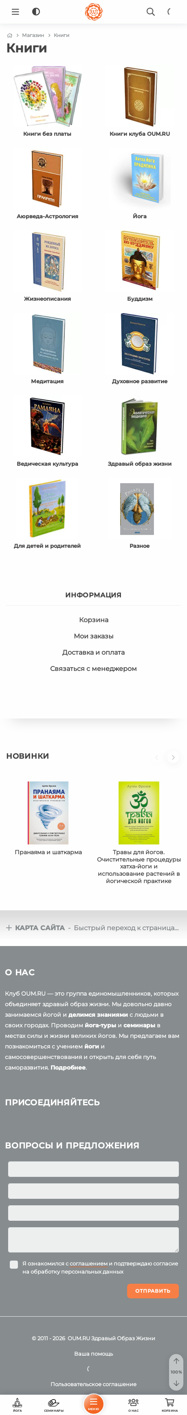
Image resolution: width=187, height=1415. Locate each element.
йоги (91, 1046)
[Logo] (94, 12)
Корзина (93, 620)
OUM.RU (79, 1338)
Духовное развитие (139, 381)
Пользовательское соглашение (93, 1384)
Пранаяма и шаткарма (48, 852)
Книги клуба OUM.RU (140, 133)
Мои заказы (94, 636)
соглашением (89, 1263)
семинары (139, 1025)
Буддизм (139, 298)
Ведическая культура (47, 463)
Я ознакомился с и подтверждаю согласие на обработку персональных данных (100, 1267)
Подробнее (68, 1067)
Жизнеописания (47, 298)
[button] (159, 761)
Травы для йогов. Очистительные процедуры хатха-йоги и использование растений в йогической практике (139, 867)
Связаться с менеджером (93, 669)
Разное (140, 546)
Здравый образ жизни (140, 463)
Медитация (47, 381)
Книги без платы (47, 133)
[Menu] (15, 12)
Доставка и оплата (93, 652)
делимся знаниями (98, 1014)
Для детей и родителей (47, 546)
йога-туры (100, 1025)
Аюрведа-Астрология (47, 216)
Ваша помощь (93, 1353)
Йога (140, 216)
